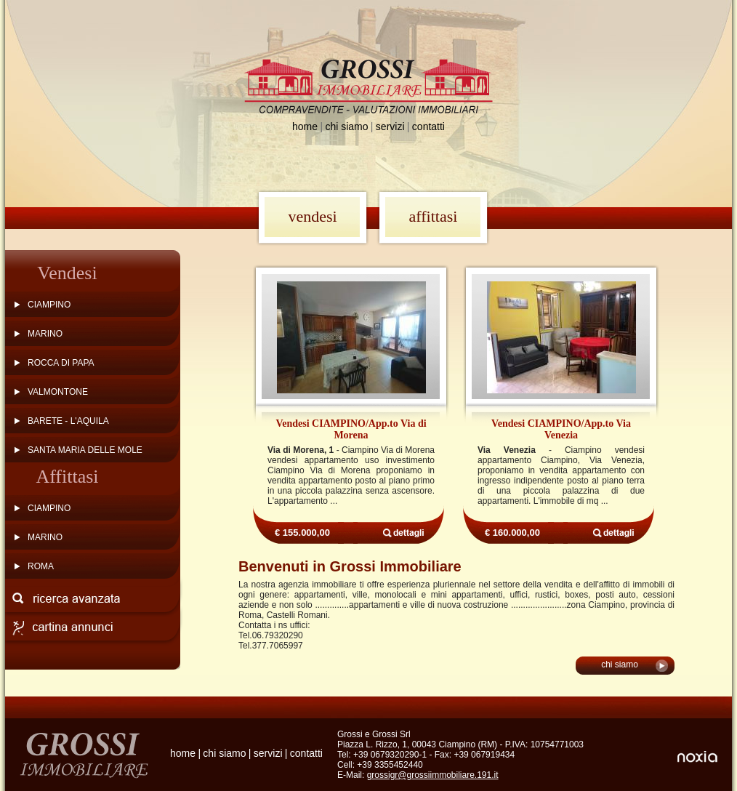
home (305, 126)
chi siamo (346, 126)
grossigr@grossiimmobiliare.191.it (433, 775)
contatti (428, 126)
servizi (390, 126)
